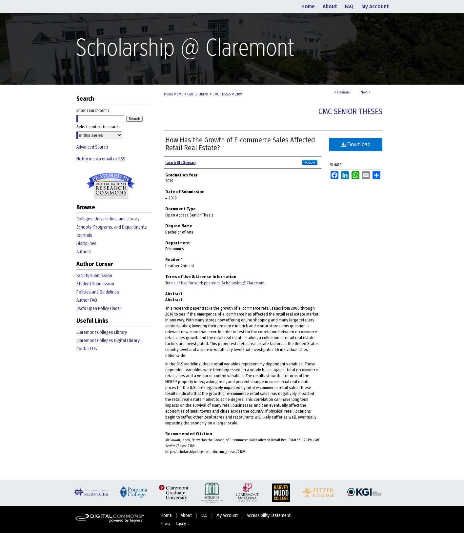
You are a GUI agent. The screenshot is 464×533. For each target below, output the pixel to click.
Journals (84, 235)
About (187, 515)
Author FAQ (86, 300)
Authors (83, 252)
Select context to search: (98, 126)
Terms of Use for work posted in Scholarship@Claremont (215, 282)
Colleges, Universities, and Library (107, 219)
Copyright (182, 524)
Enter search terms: (93, 110)
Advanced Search (92, 147)
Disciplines (86, 243)
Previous (343, 92)
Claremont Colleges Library (101, 332)
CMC (180, 94)
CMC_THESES (221, 94)
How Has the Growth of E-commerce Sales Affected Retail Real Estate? (240, 143)
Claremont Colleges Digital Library (108, 340)
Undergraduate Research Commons (111, 185)
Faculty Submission (94, 275)
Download (356, 144)
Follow (310, 162)
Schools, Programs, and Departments (111, 227)
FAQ (205, 515)
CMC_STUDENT (198, 94)
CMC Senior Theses (350, 111)
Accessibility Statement (269, 515)
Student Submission (95, 284)
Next (364, 92)
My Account (227, 515)
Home (168, 94)
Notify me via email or (100, 159)
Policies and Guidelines (97, 292)
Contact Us (86, 349)
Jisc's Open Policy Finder (98, 308)
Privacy (166, 524)
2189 (238, 94)
